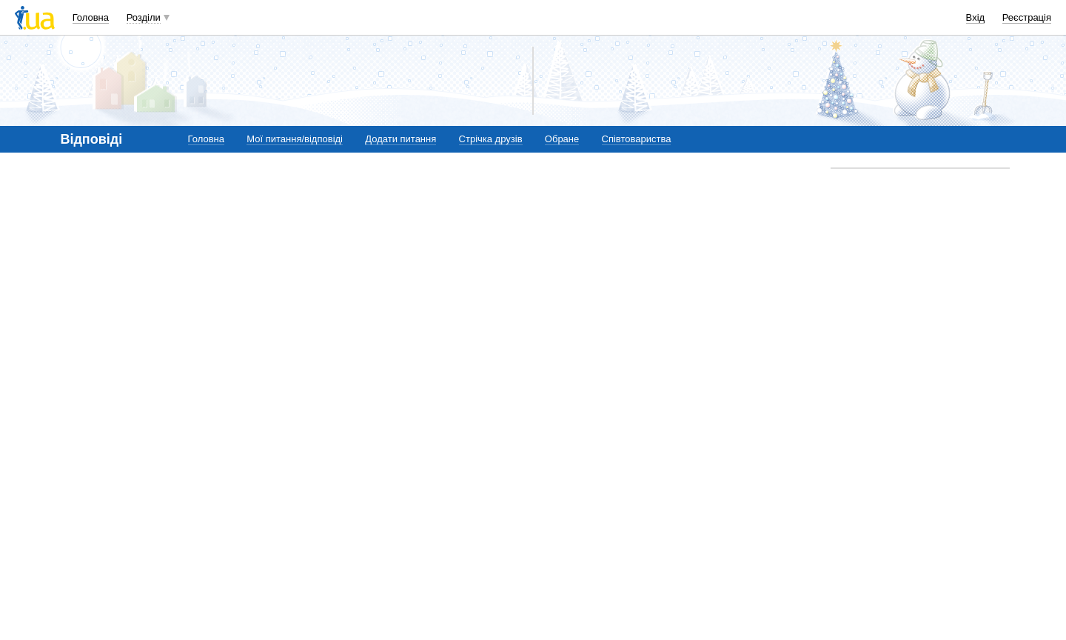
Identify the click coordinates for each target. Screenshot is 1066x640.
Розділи (144, 17)
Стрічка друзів (491, 138)
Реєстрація (1026, 17)
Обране (562, 138)
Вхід (975, 17)
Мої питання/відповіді (295, 138)
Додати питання (400, 138)
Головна (91, 17)
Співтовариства (636, 138)
